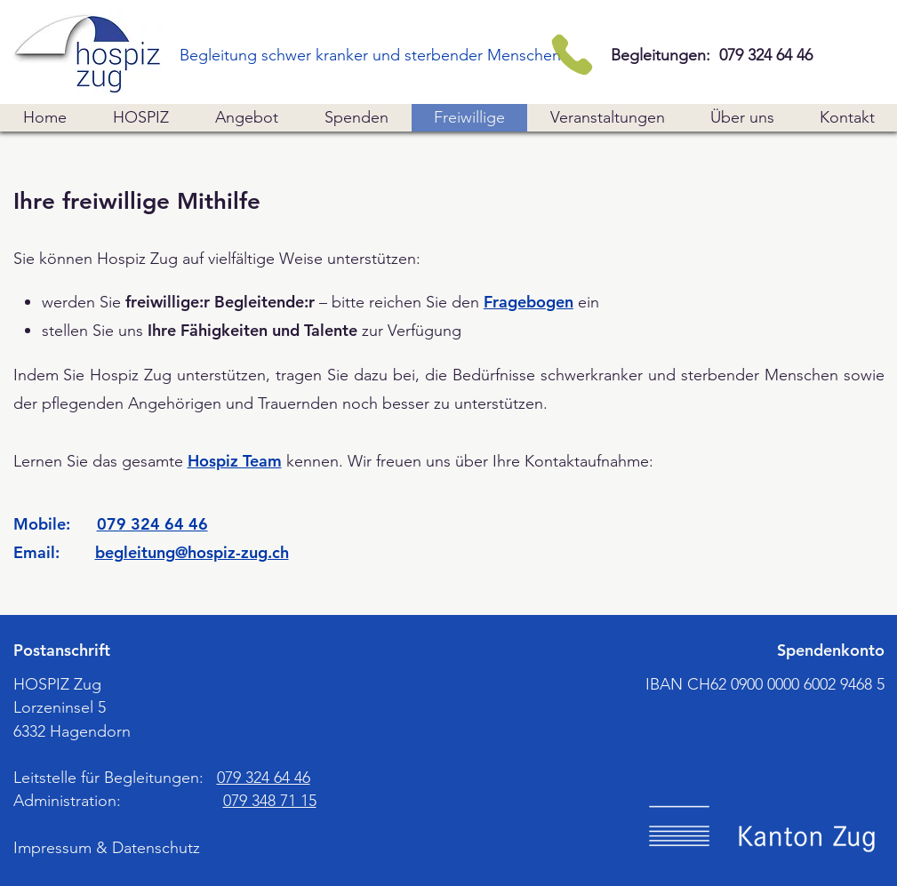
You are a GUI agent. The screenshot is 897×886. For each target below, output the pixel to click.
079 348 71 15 (269, 800)
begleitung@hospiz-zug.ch (192, 552)
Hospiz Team (235, 461)
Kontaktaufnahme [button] (587, 461)
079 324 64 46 (152, 524)
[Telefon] (572, 54)
